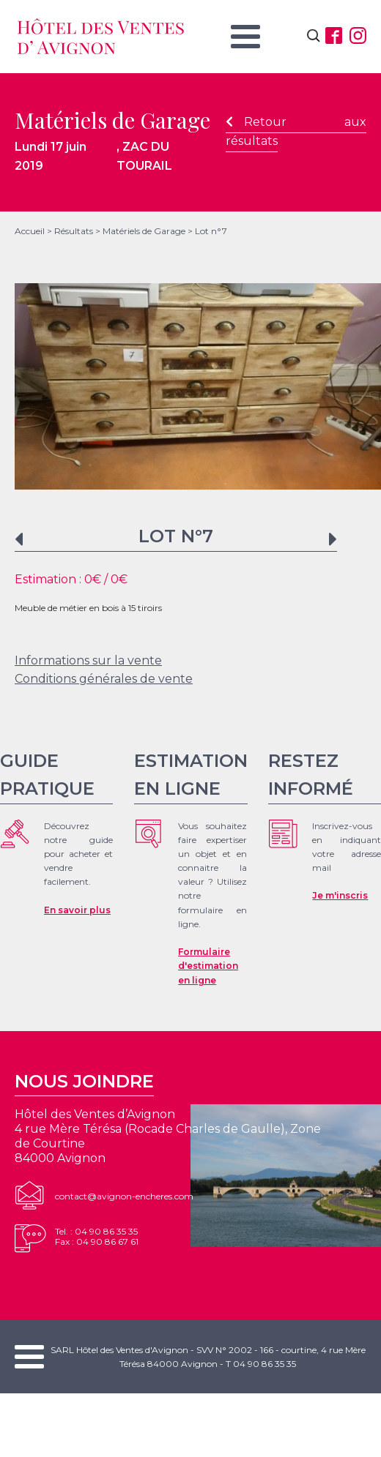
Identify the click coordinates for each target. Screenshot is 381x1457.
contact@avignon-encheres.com (124, 1196)
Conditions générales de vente (104, 679)
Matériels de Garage (144, 230)
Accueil (30, 230)
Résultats (73, 230)
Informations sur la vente (88, 660)
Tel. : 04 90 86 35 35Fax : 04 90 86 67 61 (96, 1236)
